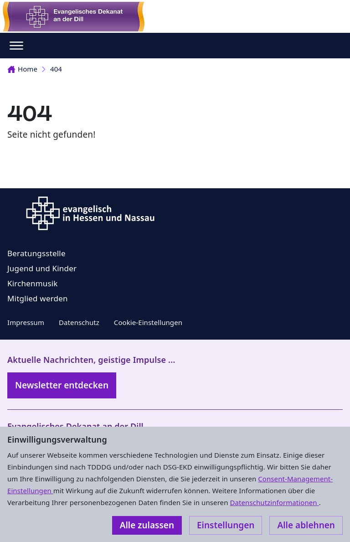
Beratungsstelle (36, 253)
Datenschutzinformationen (274, 502)
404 (56, 68)
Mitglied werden (37, 298)
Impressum (25, 322)
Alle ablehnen (306, 525)
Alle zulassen (147, 525)
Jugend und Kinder (42, 268)
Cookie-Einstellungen (148, 322)
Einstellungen (225, 525)
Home (22, 68)
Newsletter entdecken (61, 385)
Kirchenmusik (32, 283)
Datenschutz (79, 322)
